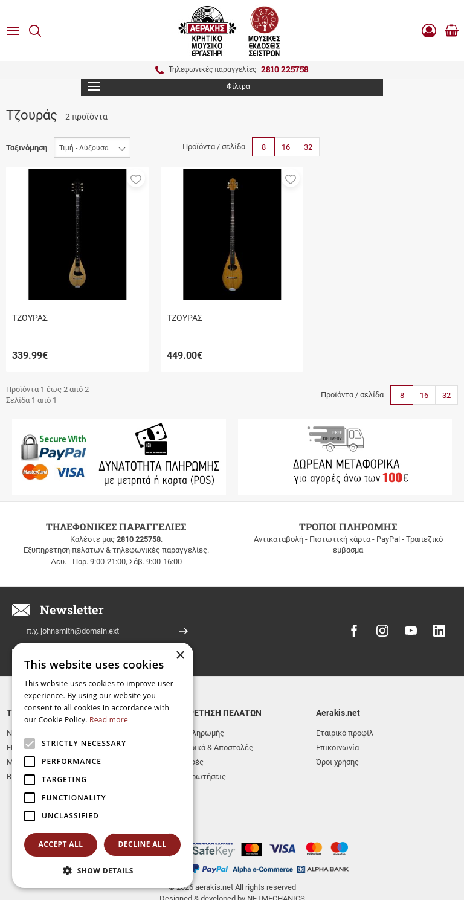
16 (286, 147)
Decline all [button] (142, 844)
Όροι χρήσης (337, 762)
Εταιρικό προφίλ (344, 733)
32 (308, 147)
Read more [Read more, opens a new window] (108, 720)
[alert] (102, 765)
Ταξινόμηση (26, 147)
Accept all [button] (61, 844)
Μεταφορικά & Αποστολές (207, 747)
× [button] (179, 655)
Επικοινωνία (337, 747)
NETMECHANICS (276, 853)
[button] (136, 178)
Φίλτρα (169, 86)
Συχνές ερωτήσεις (193, 776)
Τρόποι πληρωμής (192, 733)
